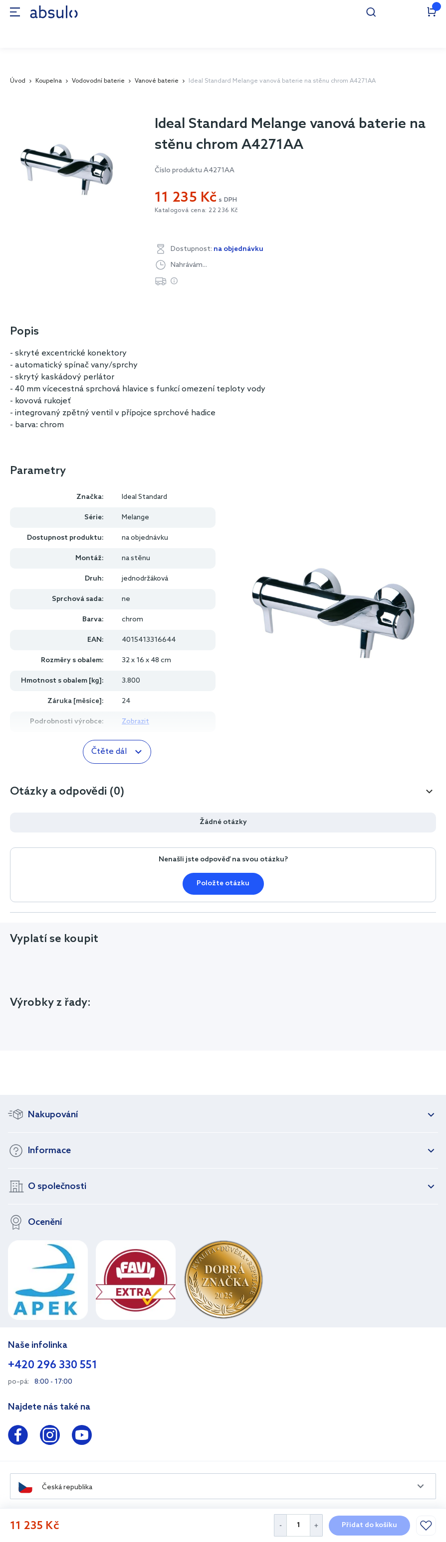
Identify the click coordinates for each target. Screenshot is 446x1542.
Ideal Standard (144, 497)
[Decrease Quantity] (280, 1525)
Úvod (17, 81)
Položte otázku (223, 883)
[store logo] (54, 11)
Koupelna (48, 81)
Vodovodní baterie (98, 81)
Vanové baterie (157, 81)
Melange (135, 517)
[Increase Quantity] (316, 1525)
